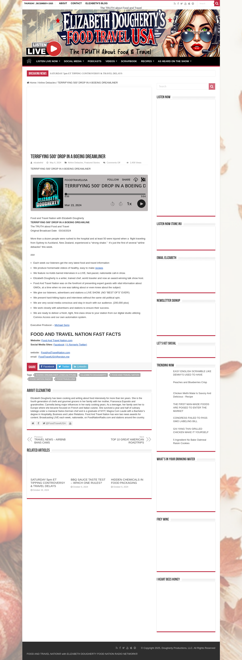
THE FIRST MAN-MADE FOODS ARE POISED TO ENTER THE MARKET (191, 407)
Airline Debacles (47, 82)
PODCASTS (94, 61)
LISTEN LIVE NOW (47, 61)
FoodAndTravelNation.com (55, 352)
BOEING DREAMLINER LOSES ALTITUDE (56, 375)
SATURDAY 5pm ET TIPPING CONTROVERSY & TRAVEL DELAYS (86, 73)
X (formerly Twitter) (76, 344)
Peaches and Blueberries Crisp (190, 382)
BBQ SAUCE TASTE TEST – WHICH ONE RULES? (88, 481)
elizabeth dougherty (93, 375)
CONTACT (76, 3)
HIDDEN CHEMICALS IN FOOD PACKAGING (127, 481)
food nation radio (40, 379)
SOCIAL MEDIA (73, 61)
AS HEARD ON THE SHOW (173, 61)
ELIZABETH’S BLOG (96, 3)
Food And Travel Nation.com (56, 340)
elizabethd (38, 162)
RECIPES (146, 61)
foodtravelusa (66, 379)
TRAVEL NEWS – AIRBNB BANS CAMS (53, 440)
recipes (99, 267)
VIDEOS (110, 61)
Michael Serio (62, 325)
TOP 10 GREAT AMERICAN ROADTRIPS (124, 440)
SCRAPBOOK (129, 61)
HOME (29, 61)
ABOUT (63, 3)
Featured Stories (92, 162)
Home (31, 82)
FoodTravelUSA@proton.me (53, 356)
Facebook (59, 344)
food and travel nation (125, 375)
